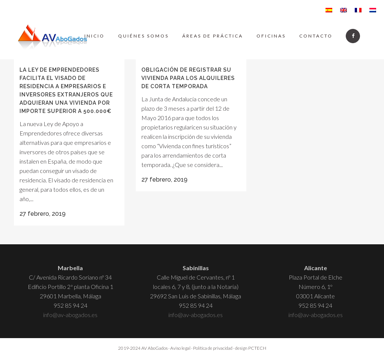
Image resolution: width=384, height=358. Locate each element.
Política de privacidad (212, 348)
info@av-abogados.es (70, 314)
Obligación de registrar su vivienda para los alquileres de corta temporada (188, 78)
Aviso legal (180, 348)
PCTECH (257, 348)
